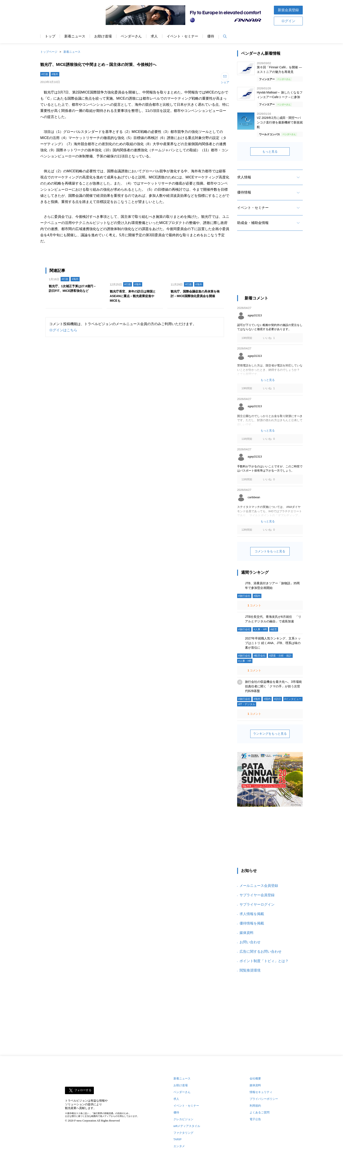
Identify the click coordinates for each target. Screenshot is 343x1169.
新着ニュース (74, 36)
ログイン (288, 21)
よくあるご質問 (260, 1112)
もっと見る (270, 151)
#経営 (273, 629)
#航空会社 (260, 655)
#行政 (44, 74)
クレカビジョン (183, 1119)
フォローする (82, 1090)
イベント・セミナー (182, 36)
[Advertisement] (270, 266)
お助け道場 (103, 36)
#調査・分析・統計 (280, 655)
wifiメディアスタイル (186, 1126)
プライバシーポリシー (264, 1098)
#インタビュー (293, 699)
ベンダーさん (131, 36)
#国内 (257, 595)
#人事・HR (260, 629)
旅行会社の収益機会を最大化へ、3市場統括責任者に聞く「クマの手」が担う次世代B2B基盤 (273, 686)
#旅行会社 (244, 595)
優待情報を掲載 (252, 923)
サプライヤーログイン (257, 904)
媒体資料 (247, 933)
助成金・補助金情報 (253, 223)
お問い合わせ (250, 942)
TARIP (177, 1139)
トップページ (48, 51)
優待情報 (244, 192)
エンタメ (179, 1146)
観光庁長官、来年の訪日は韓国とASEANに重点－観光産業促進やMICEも (133, 296)
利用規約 (255, 1105)
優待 (210, 36)
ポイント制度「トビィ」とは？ (264, 961)
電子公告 (255, 1119)
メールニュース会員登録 (259, 885)
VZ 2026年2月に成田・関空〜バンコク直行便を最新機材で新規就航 (280, 122)
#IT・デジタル (246, 704)
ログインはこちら (63, 330)
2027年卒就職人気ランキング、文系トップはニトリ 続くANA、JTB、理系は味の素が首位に (273, 643)
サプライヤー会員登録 (257, 895)
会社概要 (255, 1078)
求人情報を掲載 (252, 914)
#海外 (55, 74)
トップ (50, 36)
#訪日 (277, 699)
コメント (254, 605)
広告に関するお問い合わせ (261, 951)
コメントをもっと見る (270, 551)
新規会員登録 (288, 10)
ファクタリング (183, 1132)
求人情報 (244, 177)
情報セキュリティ (261, 1092)
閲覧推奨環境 (250, 970)
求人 (154, 36)
